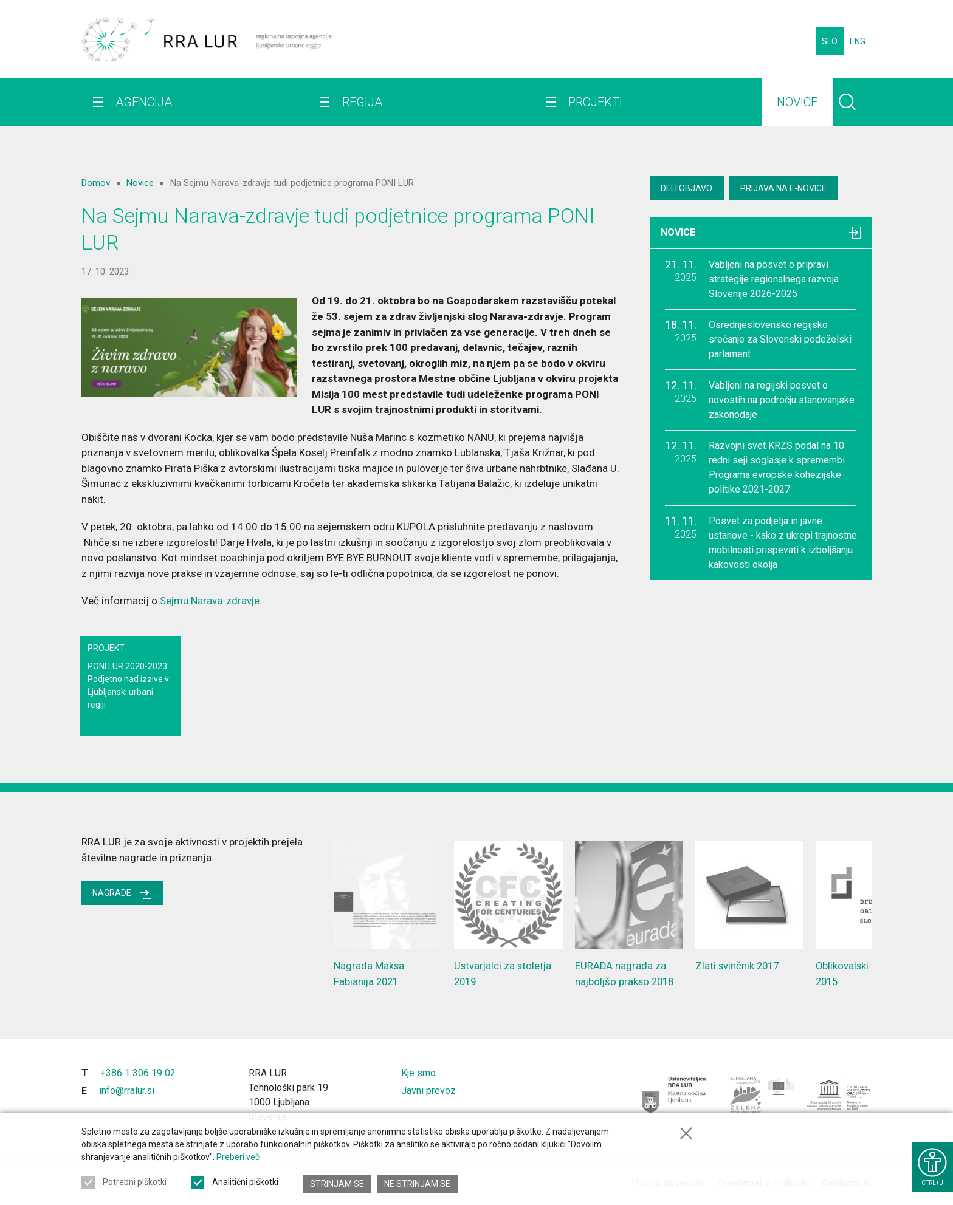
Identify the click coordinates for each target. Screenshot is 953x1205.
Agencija (143, 109)
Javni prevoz (428, 1089)
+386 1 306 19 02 (138, 1071)
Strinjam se (337, 1184)
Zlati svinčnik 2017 (749, 905)
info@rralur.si (126, 1089)
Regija (359, 109)
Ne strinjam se (418, 1184)
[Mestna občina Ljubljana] (674, 1094)
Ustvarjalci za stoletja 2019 (508, 913)
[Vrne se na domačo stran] (206, 42)
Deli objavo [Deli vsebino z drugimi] (688, 188)
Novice (786, 109)
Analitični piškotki (245, 1184)
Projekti (589, 109)
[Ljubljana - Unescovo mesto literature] (839, 1094)
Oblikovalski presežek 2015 (870, 913)
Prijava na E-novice (787, 188)
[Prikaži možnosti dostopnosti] (931, 1164)
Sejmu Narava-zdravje (210, 601)
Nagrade (123, 892)
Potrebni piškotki (135, 1184)
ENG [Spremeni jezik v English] (857, 42)
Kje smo (418, 1071)
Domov (95, 182)
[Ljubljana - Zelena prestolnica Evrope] (763, 1094)
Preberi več (238, 1159)
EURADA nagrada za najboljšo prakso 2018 (629, 913)
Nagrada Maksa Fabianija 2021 (388, 913)
